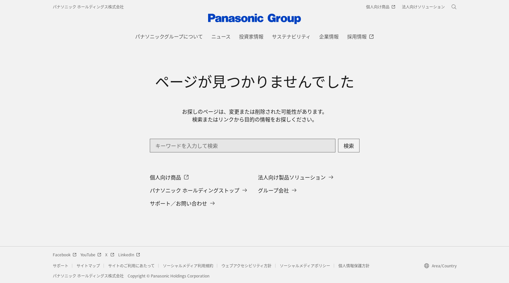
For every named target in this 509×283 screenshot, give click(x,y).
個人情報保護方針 (354, 265)
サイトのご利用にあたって (131, 265)
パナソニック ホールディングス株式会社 (88, 6)
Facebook (65, 254)
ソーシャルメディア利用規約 (188, 265)
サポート (60, 265)
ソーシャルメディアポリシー (305, 265)
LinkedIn (129, 254)
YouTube (90, 254)
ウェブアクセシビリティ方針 (246, 265)
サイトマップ (88, 265)
